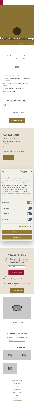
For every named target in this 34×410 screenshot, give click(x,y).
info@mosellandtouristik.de (17, 341)
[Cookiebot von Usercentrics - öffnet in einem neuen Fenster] (20, 171)
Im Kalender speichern (17, 120)
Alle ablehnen (17, 237)
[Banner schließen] (31, 171)
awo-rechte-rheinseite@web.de (15, 151)
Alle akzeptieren (17, 232)
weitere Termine (21, 58)
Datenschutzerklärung (9, 279)
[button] (1, 2)
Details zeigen (23, 226)
